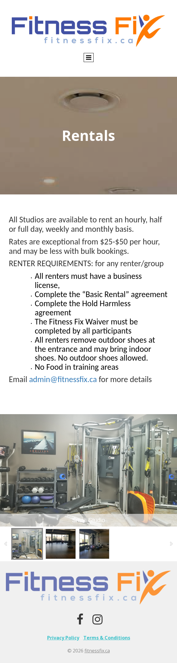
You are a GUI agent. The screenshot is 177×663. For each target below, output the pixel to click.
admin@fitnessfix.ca (63, 379)
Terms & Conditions (106, 637)
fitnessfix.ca (97, 650)
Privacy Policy (63, 637)
